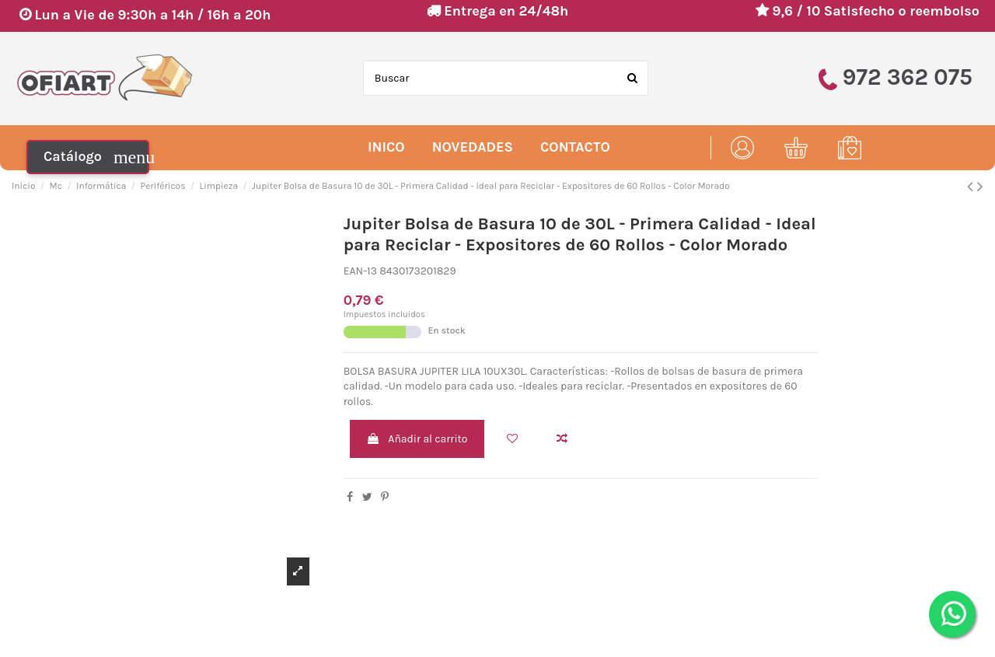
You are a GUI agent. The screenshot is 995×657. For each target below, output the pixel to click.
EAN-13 (360, 271)
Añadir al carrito (416, 439)
